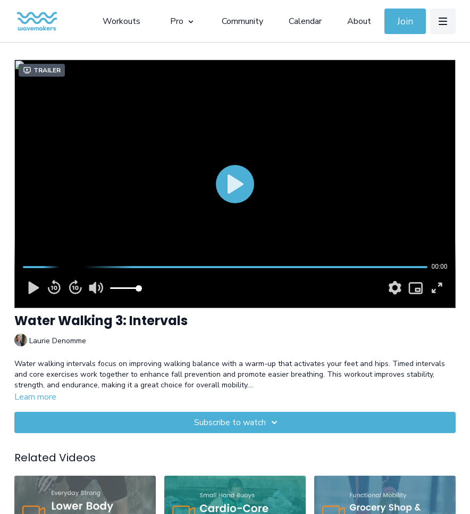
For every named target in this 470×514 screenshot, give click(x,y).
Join (405, 21)
